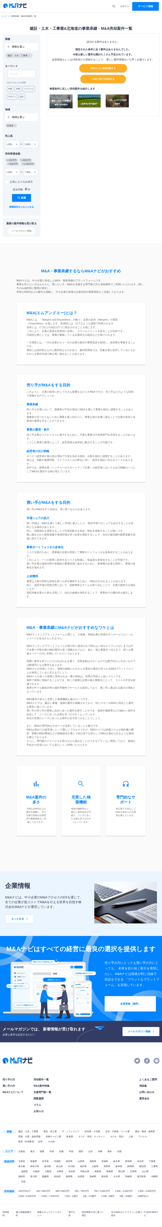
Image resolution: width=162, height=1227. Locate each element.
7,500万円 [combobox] (30, 172)
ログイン (124, 6)
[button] (19, 55)
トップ (4, 16)
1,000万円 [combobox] (11, 144)
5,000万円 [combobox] (30, 144)
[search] (114, 6)
